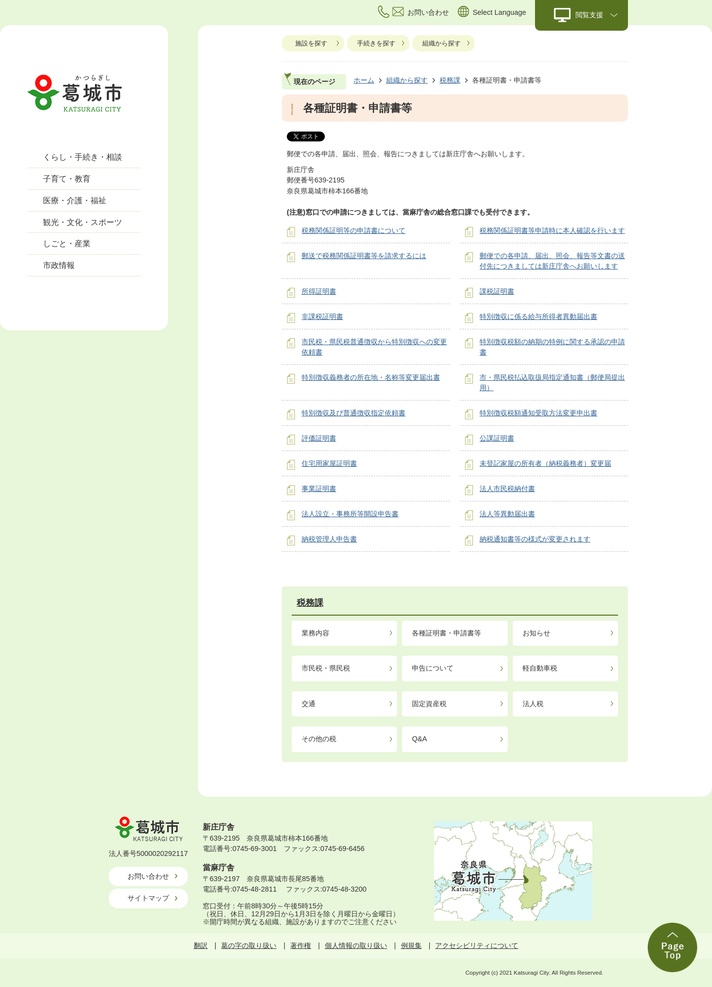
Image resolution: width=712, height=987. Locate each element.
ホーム (364, 80)
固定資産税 (429, 704)
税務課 (450, 80)
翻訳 (201, 945)
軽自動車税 (540, 668)
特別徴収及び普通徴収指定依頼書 (353, 413)
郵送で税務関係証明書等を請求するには (364, 256)
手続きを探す (376, 43)
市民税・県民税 (326, 668)
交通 (308, 704)
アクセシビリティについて (476, 945)
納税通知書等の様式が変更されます (535, 539)
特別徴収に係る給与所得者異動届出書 (538, 316)
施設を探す (311, 43)
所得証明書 (319, 291)
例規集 (411, 945)
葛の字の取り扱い (248, 945)
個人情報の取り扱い (356, 945)
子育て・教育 (66, 179)
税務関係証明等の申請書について (353, 230)
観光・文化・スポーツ (82, 222)
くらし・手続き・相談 (82, 157)
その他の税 (319, 739)
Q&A (419, 739)
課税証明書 (497, 291)
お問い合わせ (148, 876)
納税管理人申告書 (329, 539)
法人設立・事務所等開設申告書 (350, 514)
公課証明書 (497, 438)
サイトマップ (148, 898)
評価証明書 (319, 438)
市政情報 (59, 265)
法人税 (533, 704)
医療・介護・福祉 (74, 200)
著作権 (300, 945)
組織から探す (441, 43)
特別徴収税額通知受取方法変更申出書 (538, 413)
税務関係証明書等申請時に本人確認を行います (552, 230)
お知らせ (536, 633)
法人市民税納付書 (507, 489)
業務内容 (315, 633)
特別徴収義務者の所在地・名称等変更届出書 (371, 377)
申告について (432, 668)
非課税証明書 (322, 316)
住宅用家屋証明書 (329, 463)
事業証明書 (319, 489)
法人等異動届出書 (507, 514)
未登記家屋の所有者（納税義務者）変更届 (545, 463)
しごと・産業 (66, 243)
